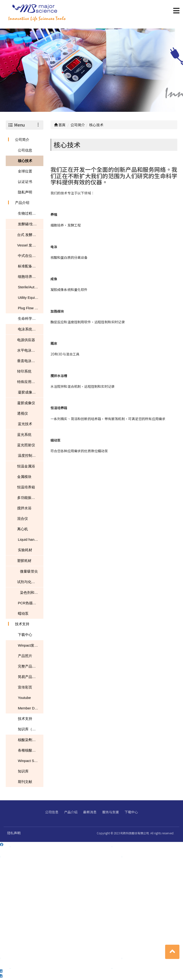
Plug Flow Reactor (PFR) (30, 308)
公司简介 (22, 140)
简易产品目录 (28, 677)
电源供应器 (26, 340)
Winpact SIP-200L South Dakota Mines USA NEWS (30, 761)
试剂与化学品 (28, 582)
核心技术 (25, 161)
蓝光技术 (25, 424)
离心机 (22, 529)
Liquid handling (30, 539)
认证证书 (25, 182)
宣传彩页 (25, 687)
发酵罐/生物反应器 (30, 224)
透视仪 (22, 413)
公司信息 (25, 150)
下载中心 (25, 635)
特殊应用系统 (28, 382)
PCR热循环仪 (29, 603)
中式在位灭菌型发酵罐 (30, 256)
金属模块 (24, 477)
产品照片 (25, 656)
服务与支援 (110, 812)
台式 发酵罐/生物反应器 (30, 235)
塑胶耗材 (24, 561)
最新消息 (90, 812)
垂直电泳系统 (28, 361)
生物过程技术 (28, 213)
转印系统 (24, 371)
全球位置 (25, 171)
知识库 (23, 771)
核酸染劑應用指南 (30, 740)
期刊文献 (25, 782)
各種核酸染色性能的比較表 (30, 750)
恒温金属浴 (26, 466)
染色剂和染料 (30, 592)
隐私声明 (25, 192)
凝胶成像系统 (28, 392)
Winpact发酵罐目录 (30, 645)
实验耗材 (25, 550)
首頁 (60, 124)
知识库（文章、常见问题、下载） (30, 729)
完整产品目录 (28, 666)
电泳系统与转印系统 (30, 329)
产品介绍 (22, 203)
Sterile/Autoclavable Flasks (30, 287)
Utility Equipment (30, 297)
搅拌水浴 (24, 508)
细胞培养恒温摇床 (30, 277)
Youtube (24, 698)
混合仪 (22, 518)
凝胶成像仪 (26, 403)
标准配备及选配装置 (30, 266)
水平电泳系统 (28, 350)
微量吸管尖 (29, 571)
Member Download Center (30, 708)
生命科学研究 (28, 318)
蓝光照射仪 (26, 445)
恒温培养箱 (26, 487)
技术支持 (22, 624)
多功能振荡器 (28, 498)
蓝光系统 (24, 434)
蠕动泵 (23, 613)
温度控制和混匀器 (30, 455)
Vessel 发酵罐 (28, 245)
